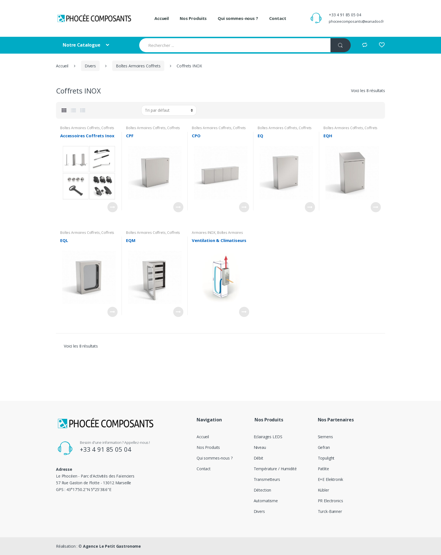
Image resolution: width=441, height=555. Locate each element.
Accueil (161, 18)
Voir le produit (112, 207)
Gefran (324, 447)
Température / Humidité (275, 468)
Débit (258, 458)
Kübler (323, 490)
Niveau (260, 447)
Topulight (326, 458)
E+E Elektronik (330, 479)
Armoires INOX (203, 232)
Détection (262, 490)
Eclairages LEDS (268, 436)
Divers (90, 65)
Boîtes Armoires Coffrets (138, 65)
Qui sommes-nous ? (238, 18)
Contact (277, 18)
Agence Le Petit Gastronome (112, 546)
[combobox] (234, 45)
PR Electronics (330, 500)
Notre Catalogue (82, 45)
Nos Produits (193, 18)
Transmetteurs (267, 479)
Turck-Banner (330, 511)
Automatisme (266, 500)
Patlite (323, 468)
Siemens (325, 436)
